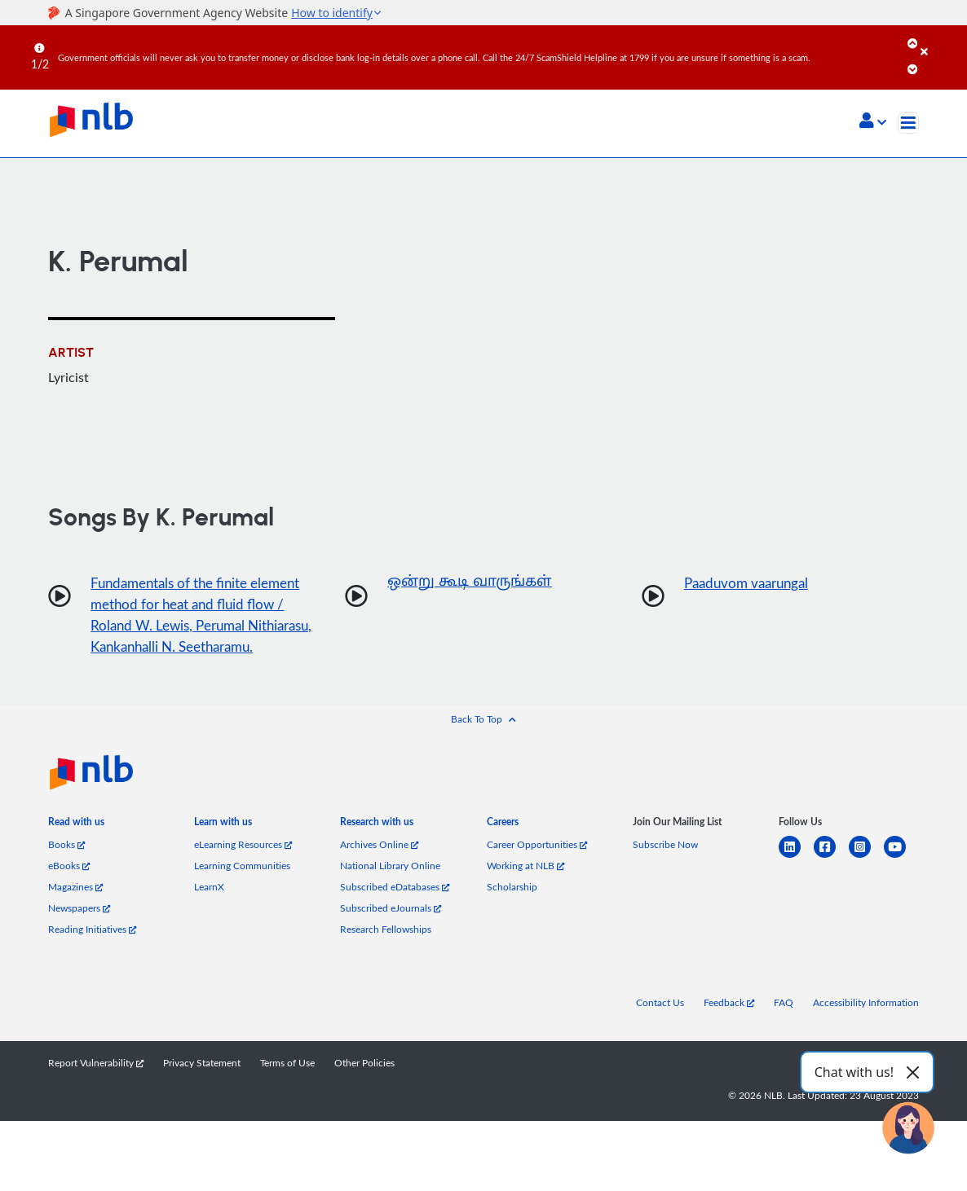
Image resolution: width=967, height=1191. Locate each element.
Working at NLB (525, 890)
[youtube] (901, 881)
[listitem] (76, 849)
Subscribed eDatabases (394, 911)
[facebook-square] (831, 881)
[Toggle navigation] (908, 123)
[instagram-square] (866, 881)
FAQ (783, 1027)
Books (66, 869)
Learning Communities (242, 890)
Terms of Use (287, 1087)
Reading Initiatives (92, 953)
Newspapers (79, 932)
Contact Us (660, 1027)
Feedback (729, 1027)
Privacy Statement (202, 1087)
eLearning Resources (243, 869)
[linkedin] (796, 881)
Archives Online (379, 869)
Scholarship (512, 911)
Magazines (75, 911)
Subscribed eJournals (390, 932)
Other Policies (364, 1087)
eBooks (69, 890)
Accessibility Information (866, 1027)
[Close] (941, 40)
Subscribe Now (665, 869)
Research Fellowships (385, 953)
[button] (872, 122)
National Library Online (390, 890)
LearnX (209, 911)
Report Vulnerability (96, 1087)
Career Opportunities (537, 869)
